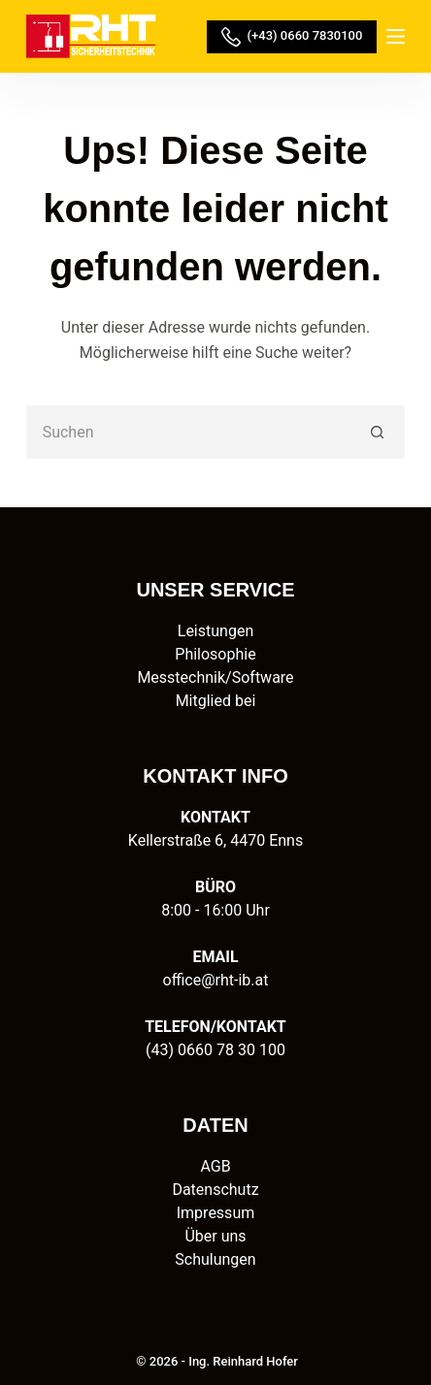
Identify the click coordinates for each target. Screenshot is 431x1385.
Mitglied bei (216, 701)
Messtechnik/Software (215, 677)
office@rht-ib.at (216, 980)
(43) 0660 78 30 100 (215, 1050)
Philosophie (215, 654)
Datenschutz (215, 1189)
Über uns (215, 1236)
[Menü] (395, 36)
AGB (215, 1166)
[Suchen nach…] (189, 432)
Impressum (216, 1213)
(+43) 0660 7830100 (291, 37)
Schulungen (215, 1259)
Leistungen (215, 631)
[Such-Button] (378, 432)
